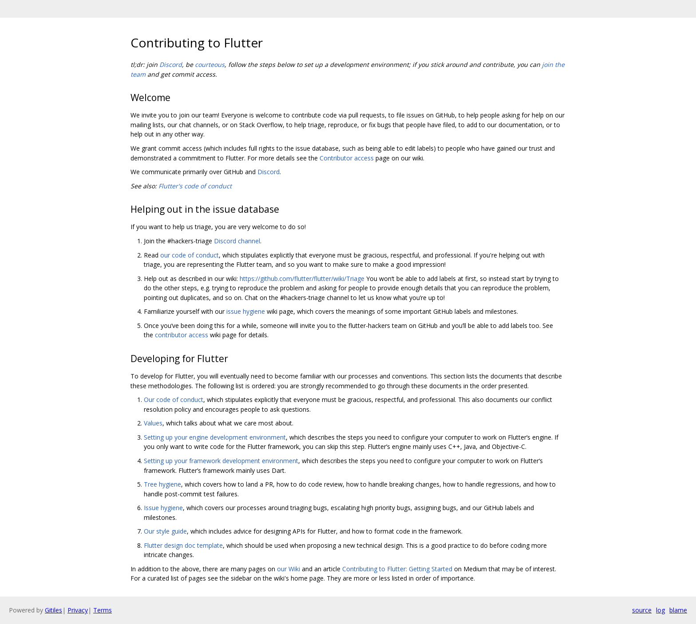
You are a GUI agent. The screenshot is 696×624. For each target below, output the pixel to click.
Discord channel (237, 241)
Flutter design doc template (183, 545)
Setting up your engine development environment (215, 437)
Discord (170, 64)
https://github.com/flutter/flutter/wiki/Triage (302, 278)
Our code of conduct (173, 399)
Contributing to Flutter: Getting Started (397, 569)
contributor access (181, 335)
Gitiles (53, 610)
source (642, 610)
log (660, 610)
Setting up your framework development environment (221, 460)
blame (678, 610)
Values (153, 423)
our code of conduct (189, 255)
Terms (102, 610)
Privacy (77, 610)
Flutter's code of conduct (195, 186)
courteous (210, 64)
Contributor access (347, 158)
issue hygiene (245, 311)
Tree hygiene (162, 484)
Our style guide (165, 531)
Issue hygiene (163, 507)
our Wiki (288, 569)
